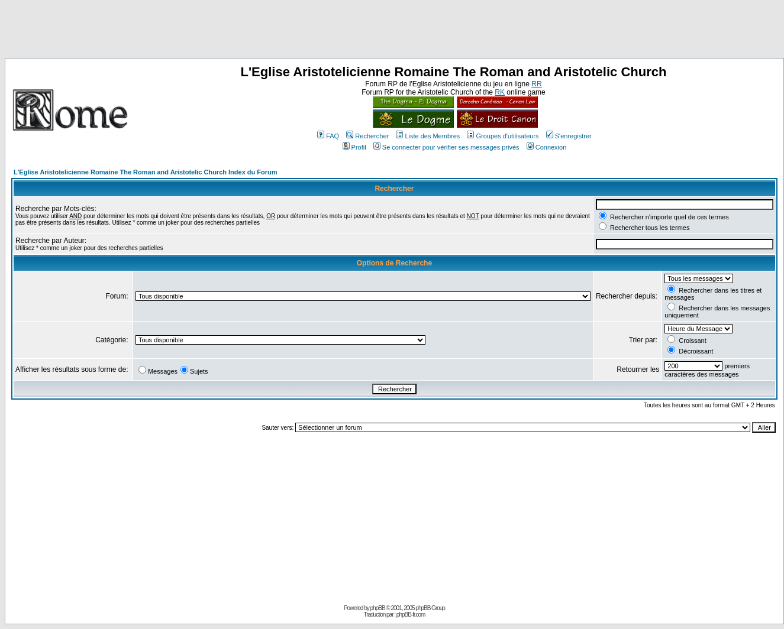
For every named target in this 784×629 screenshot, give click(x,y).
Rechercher (367, 136)
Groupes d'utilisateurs (502, 136)
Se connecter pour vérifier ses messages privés (446, 147)
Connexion (547, 147)
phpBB (377, 608)
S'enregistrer (569, 136)
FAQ (328, 136)
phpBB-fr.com (410, 614)
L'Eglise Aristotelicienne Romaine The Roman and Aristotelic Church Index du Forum (146, 172)
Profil (354, 147)
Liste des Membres (428, 136)
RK (500, 92)
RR (536, 84)
